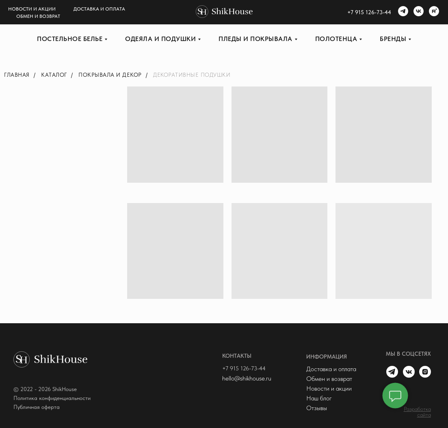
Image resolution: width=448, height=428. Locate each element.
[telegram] (402, 12)
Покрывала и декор (110, 74)
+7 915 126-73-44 (244, 368)
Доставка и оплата (99, 9)
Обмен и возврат (38, 16)
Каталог (54, 74)
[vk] (417, 12)
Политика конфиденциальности (52, 398)
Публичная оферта (36, 407)
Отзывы (316, 408)
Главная (17, 74)
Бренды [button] (393, 39)
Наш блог (319, 398)
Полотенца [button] (336, 39)
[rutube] (433, 12)
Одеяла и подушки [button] (160, 39)
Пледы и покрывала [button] (255, 39)
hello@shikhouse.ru (246, 378)
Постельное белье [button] (69, 39)
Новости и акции (32, 9)
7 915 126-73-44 (371, 12)
